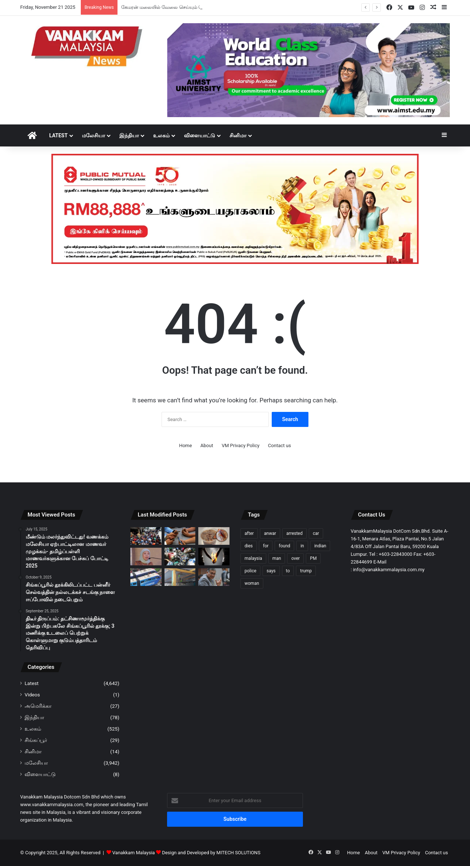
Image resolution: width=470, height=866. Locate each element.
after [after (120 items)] (249, 533)
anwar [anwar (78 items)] (270, 533)
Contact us (279, 445)
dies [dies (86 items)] (249, 545)
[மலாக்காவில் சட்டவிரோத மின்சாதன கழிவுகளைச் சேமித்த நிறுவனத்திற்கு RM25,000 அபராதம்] (180, 556)
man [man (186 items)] (276, 558)
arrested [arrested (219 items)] (294, 533)
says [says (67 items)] (271, 570)
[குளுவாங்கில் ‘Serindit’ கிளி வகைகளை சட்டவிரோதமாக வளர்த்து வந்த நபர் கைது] (180, 577)
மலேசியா (93, 135)
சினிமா (237, 135)
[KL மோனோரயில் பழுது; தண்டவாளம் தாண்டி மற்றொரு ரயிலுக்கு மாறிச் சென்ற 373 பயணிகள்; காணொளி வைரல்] (146, 577)
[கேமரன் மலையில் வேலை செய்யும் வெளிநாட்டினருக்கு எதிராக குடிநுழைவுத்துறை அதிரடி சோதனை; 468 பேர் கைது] (146, 536)
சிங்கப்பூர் (36, 740)
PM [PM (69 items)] (313, 558)
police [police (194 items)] (250, 570)
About (206, 445)
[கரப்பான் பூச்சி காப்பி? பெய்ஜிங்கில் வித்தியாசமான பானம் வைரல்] (213, 536)
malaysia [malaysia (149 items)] (253, 558)
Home (185, 445)
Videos (32, 694)
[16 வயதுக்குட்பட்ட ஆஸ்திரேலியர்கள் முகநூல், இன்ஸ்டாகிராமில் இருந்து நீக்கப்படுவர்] (180, 536)
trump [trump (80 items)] (306, 570)
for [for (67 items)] (265, 545)
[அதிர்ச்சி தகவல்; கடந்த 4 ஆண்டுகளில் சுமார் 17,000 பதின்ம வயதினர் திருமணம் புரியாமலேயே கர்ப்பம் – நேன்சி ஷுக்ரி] (146, 556)
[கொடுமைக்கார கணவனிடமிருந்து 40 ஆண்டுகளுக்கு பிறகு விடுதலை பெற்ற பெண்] (213, 556)
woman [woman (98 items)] (252, 583)
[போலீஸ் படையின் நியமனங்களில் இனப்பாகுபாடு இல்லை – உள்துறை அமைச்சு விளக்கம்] (213, 577)
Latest (58, 135)
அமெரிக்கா (38, 706)
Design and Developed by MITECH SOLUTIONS (211, 852)
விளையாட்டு (199, 135)
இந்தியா (129, 135)
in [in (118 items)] (302, 545)
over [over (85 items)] (295, 558)
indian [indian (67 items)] (320, 545)
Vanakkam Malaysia (137, 852)
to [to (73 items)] (288, 570)
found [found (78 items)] (284, 545)
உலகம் (161, 135)
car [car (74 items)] (316, 533)
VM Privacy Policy (241, 445)
